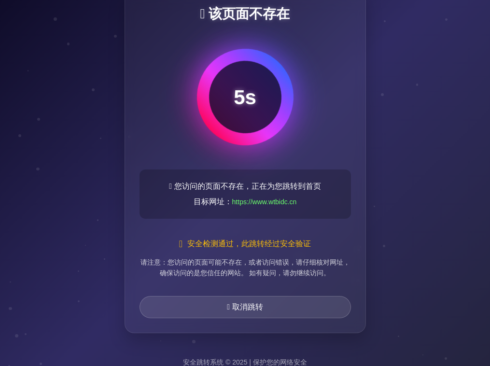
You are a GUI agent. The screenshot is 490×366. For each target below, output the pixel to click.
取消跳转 (245, 307)
